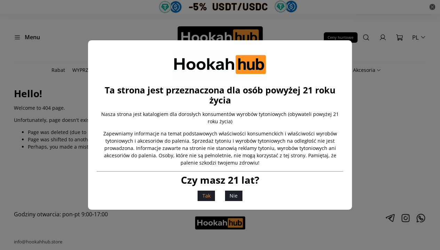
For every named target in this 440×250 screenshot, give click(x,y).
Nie (234, 195)
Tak (206, 195)
